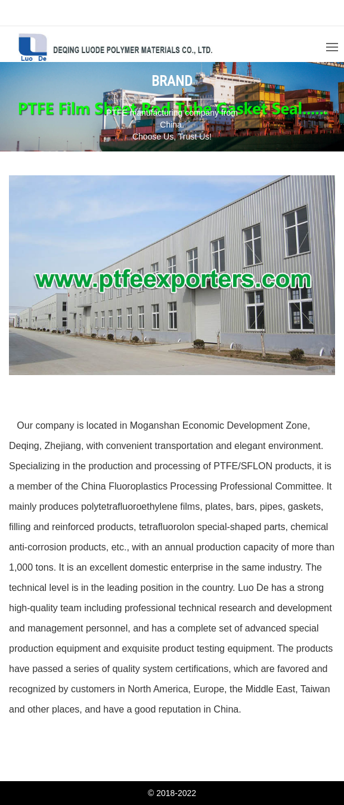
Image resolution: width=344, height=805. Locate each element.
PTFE (225, 466)
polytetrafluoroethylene (129, 506)
